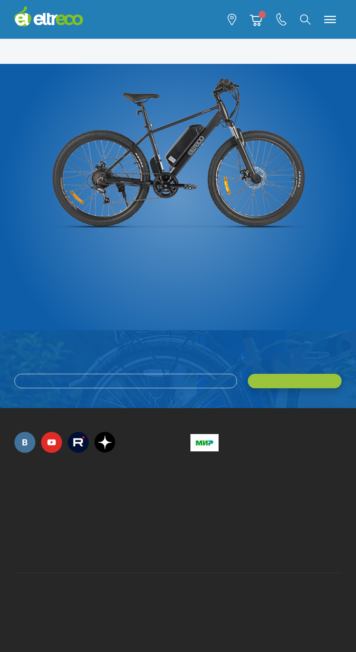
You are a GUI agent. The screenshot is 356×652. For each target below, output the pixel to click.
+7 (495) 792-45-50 (18, 500)
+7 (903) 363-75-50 (194, 547)
